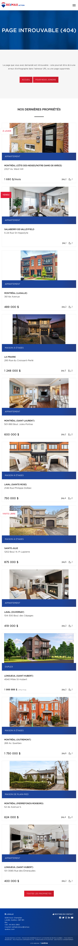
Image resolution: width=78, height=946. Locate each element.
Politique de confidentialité (23, 939)
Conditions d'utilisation (44, 939)
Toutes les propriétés (39, 894)
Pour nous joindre (45, 80)
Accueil (26, 80)
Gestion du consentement (63, 939)
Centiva (44, 943)
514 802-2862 (14, 925)
